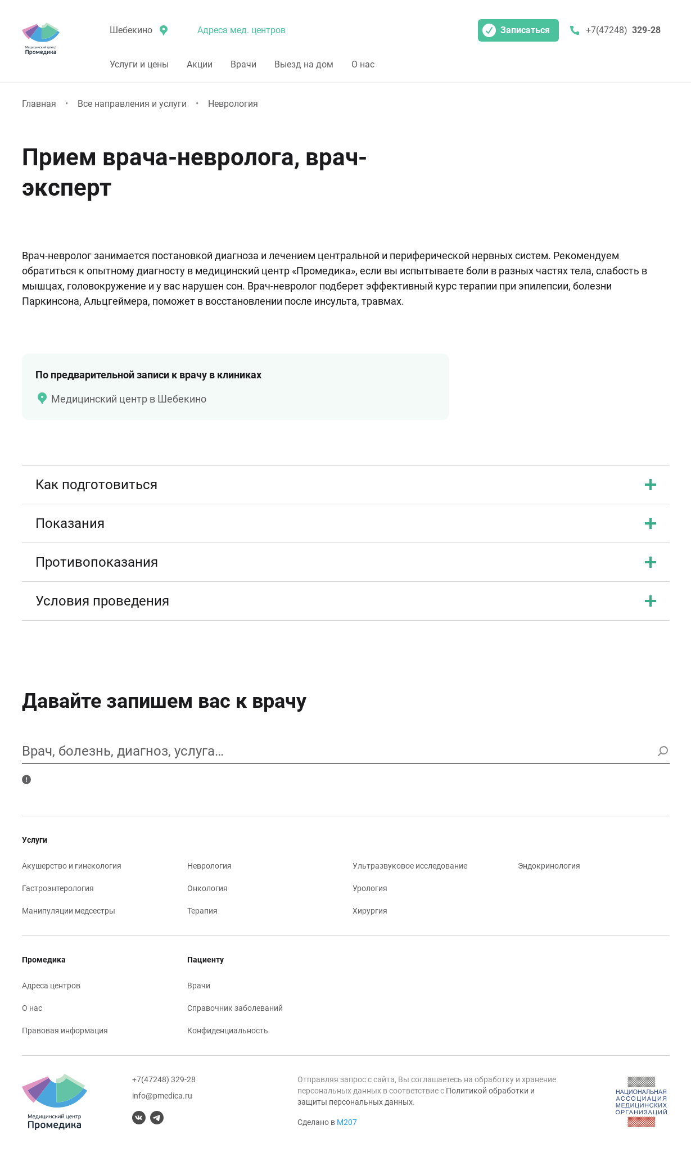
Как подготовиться (345, 484)
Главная (39, 103)
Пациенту (205, 959)
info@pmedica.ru (162, 1095)
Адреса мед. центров (241, 30)
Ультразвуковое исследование (410, 865)
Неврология (233, 103)
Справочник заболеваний (235, 1008)
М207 (347, 1122)
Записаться (516, 30)
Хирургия (370, 910)
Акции (200, 64)
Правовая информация (65, 1030)
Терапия (202, 910)
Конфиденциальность (227, 1030)
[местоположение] (138, 30)
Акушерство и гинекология (71, 865)
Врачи (243, 64)
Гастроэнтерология (58, 888)
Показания (345, 523)
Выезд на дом (303, 64)
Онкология (207, 888)
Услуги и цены (139, 64)
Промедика (44, 959)
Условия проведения (345, 601)
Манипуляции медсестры (68, 910)
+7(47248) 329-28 (164, 1079)
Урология (370, 888)
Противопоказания (345, 562)
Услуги (34, 839)
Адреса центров (51, 985)
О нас (362, 64)
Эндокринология (549, 865)
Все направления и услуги (132, 103)
